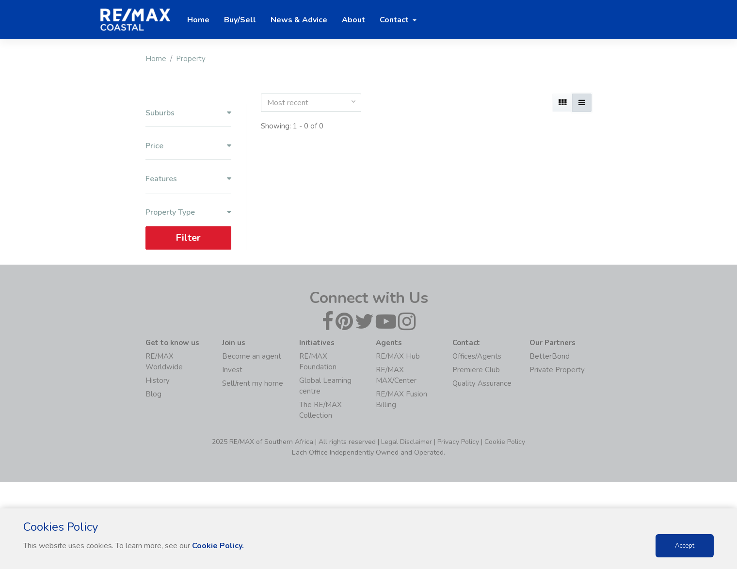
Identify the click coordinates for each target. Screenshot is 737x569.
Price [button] (188, 146)
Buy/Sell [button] (240, 20)
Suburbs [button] (188, 113)
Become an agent (251, 356)
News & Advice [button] (299, 20)
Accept (684, 545)
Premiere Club (476, 370)
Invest (232, 370)
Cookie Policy (504, 441)
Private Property (557, 370)
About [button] (353, 20)
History (157, 380)
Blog (153, 394)
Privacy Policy (458, 441)
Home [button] (198, 20)
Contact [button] (395, 20)
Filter (188, 237)
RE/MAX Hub (398, 356)
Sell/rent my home (252, 383)
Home (155, 58)
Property (191, 58)
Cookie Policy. (218, 545)
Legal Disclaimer (406, 441)
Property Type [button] (188, 212)
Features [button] (188, 179)
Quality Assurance (482, 383)
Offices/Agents (476, 356)
